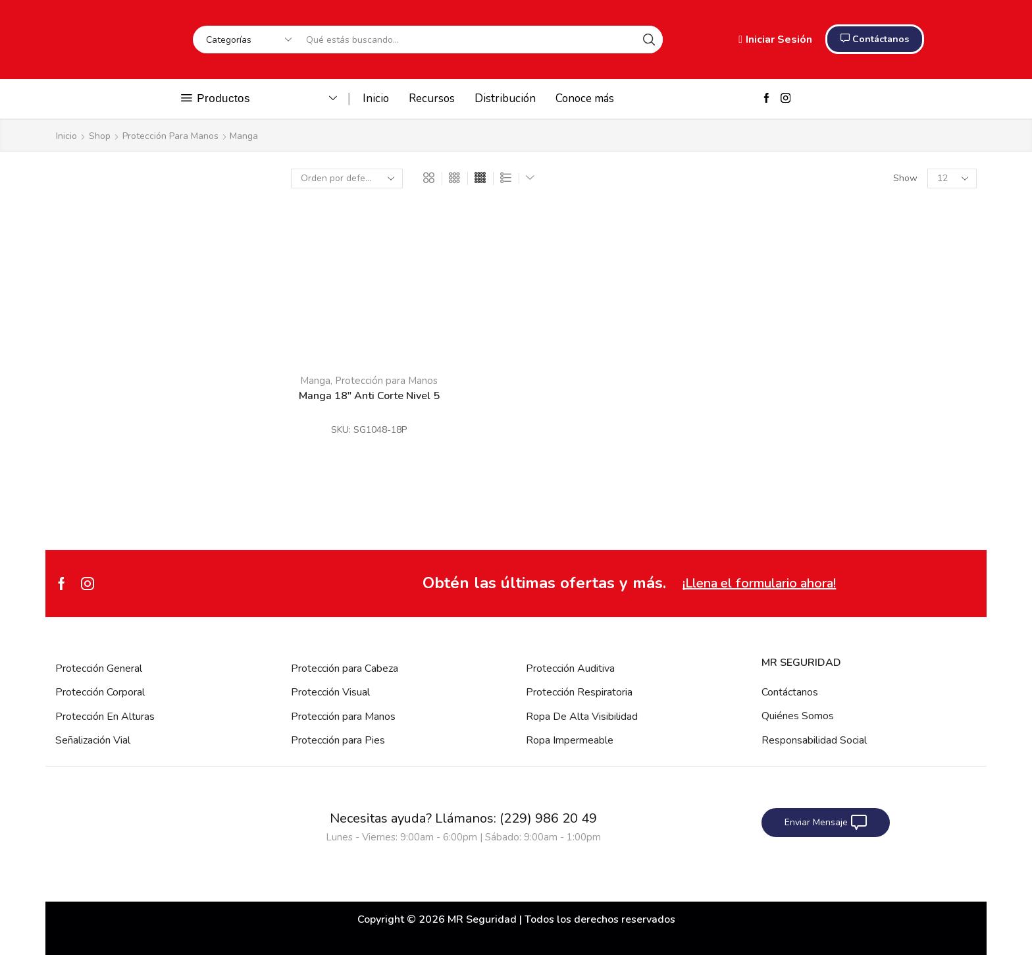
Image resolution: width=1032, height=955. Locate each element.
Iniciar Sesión (775, 39)
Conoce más (584, 98)
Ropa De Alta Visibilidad (582, 716)
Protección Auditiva (570, 668)
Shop (100, 136)
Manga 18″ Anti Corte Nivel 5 (369, 396)
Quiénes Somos (797, 716)
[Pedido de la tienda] (347, 178)
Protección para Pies (338, 740)
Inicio (376, 98)
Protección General (98, 668)
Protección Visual (330, 692)
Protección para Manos (170, 136)
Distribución (505, 98)
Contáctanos (789, 692)
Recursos (432, 98)
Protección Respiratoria (579, 692)
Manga (315, 380)
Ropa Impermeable (569, 740)
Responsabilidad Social (814, 740)
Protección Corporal (100, 692)
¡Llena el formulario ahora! (759, 583)
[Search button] (649, 39)
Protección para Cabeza (344, 668)
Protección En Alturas (105, 716)
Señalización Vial (92, 740)
